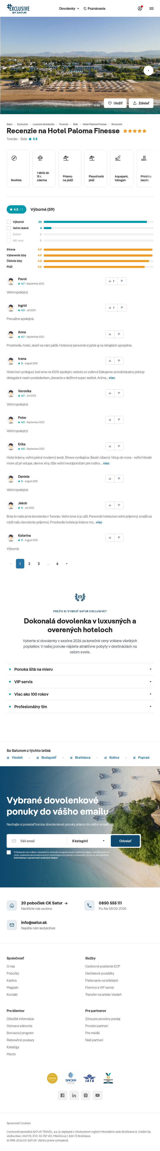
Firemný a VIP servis (99, 987)
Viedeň (15, 757)
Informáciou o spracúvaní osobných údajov (36, 857)
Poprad (141, 757)
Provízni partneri (96, 1026)
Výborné (18, 222)
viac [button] (112, 378)
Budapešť (46, 757)
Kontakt (12, 994)
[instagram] (85, 1095)
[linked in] (74, 1095)
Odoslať (125, 841)
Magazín (12, 987)
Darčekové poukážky (99, 973)
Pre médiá (92, 1033)
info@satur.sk (34, 922)
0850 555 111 (110, 902)
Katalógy (13, 1047)
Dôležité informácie (20, 1019)
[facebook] (62, 1095)
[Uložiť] (115, 103)
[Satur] (18, 8)
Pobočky (13, 973)
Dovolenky (69, 8)
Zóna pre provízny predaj (102, 1019)
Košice (111, 757)
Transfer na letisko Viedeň (103, 994)
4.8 (33, 139)
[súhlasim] (111, 281)
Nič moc (18, 240)
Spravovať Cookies (19, 1123)
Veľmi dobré (21, 228)
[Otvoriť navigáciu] (151, 8)
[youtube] (98, 1095)
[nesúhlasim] (121, 281)
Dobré (17, 234)
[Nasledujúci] (149, 71)
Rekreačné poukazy (20, 1040)
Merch (11, 1054)
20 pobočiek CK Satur (44, 902)
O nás (11, 966)
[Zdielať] (141, 103)
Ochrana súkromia (19, 1026)
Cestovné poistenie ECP (102, 966)
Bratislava (80, 757)
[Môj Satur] (140, 8)
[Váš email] (37, 841)
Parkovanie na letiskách (101, 980)
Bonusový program (20, 1033)
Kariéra (12, 980)
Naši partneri (94, 1040)
